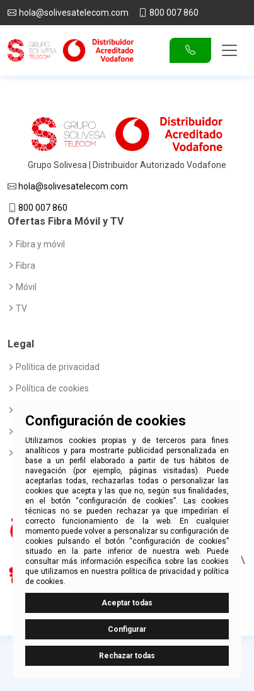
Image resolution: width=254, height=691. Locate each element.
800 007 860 (174, 12)
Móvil (26, 287)
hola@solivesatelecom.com (74, 12)
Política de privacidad (58, 366)
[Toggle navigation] (229, 50)
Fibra (25, 265)
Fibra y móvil (40, 244)
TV (21, 308)
